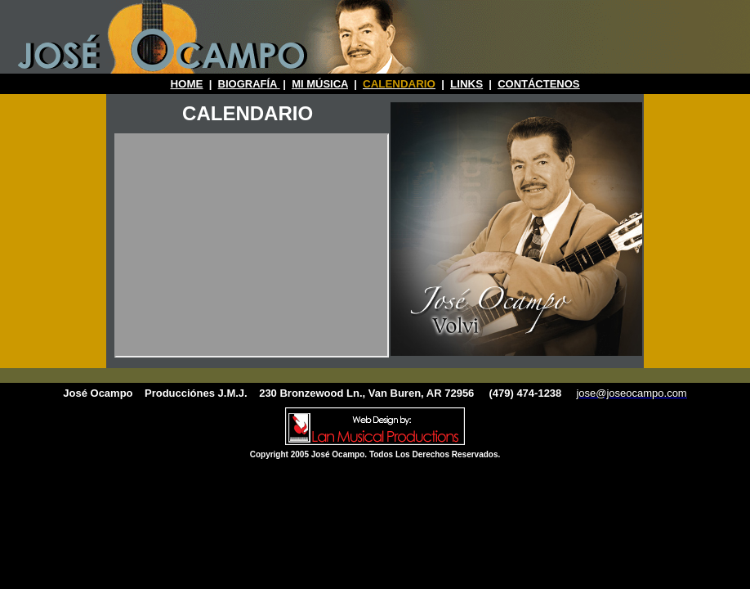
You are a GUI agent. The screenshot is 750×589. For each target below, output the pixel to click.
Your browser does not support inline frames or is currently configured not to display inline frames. (251, 245)
